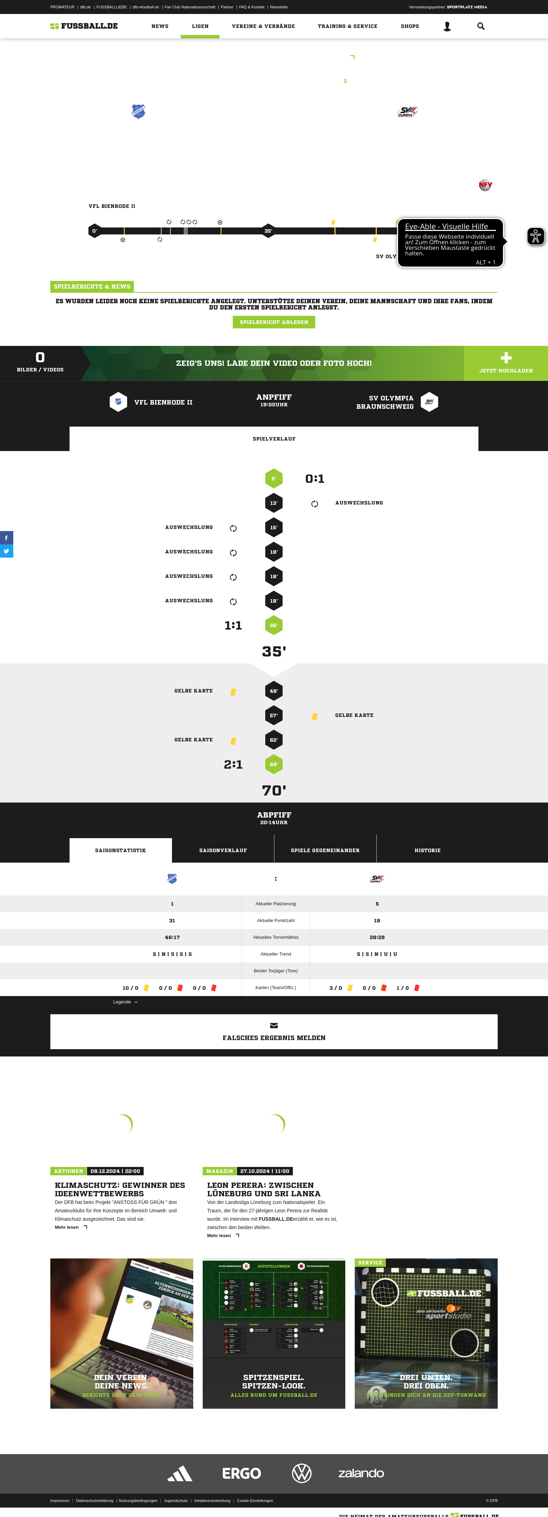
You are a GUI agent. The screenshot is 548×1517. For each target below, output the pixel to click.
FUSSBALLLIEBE (111, 7)
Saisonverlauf (223, 850)
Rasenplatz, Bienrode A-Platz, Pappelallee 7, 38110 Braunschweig (273, 81)
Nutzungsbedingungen (138, 1500)
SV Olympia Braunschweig (407, 146)
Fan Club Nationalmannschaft (190, 7)
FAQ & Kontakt (252, 7)
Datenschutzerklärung (94, 1500)
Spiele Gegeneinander (325, 850)
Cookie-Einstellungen (255, 1500)
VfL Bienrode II (138, 142)
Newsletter (279, 7)
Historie (427, 850)
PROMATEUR (62, 7)
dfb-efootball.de (145, 7)
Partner (227, 7)
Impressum (59, 1500)
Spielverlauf (274, 438)
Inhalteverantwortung (212, 1500)
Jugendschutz (176, 1500)
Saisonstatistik (120, 850)
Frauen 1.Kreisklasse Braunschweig (274, 58)
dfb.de (85, 7)
